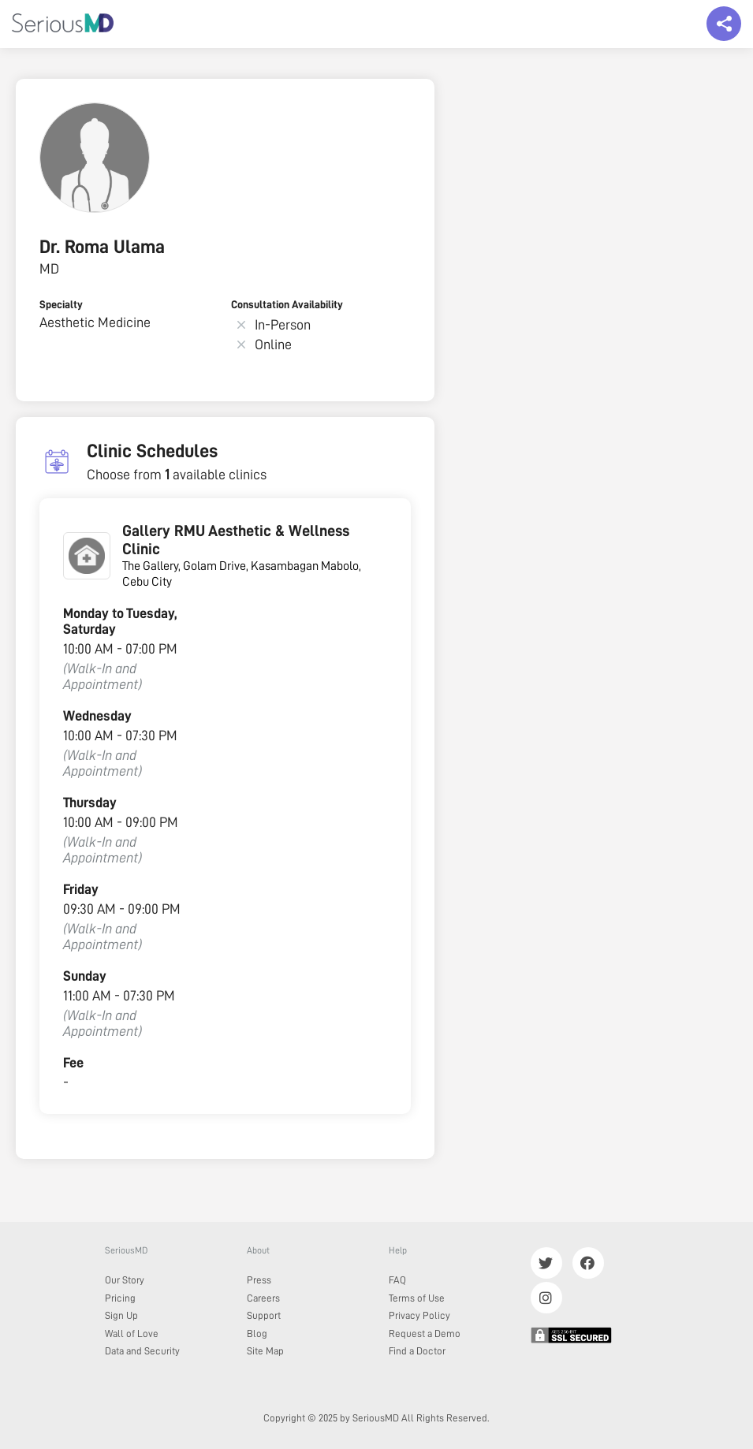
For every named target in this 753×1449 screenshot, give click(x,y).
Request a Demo (424, 1333)
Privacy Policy (419, 1315)
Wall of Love (131, 1333)
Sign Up (121, 1315)
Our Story (124, 1280)
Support (264, 1315)
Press (259, 1280)
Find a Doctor (417, 1351)
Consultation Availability (287, 304)
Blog (257, 1333)
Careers (263, 1298)
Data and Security (142, 1351)
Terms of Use (417, 1298)
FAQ (397, 1280)
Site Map (265, 1351)
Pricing (120, 1298)
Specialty (61, 304)
